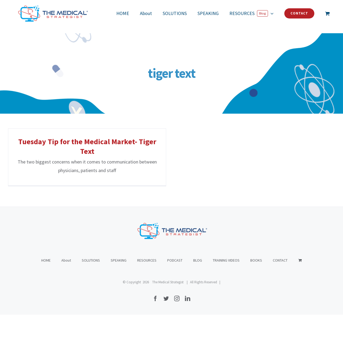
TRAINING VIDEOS (226, 298)
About (66, 298)
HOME (46, 298)
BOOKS (256, 298)
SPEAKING (118, 298)
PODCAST (174, 298)
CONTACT (280, 298)
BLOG (197, 298)
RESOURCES (146, 298)
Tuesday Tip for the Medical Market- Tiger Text (87, 146)
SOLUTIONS (91, 298)
